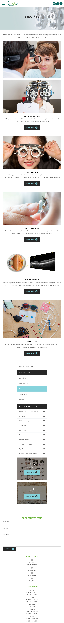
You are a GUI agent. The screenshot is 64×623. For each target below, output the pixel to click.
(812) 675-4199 (32, 570)
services (21, 435)
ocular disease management (28, 454)
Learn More (30, 127)
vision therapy (24, 421)
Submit (8, 549)
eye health (22, 430)
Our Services (23, 389)
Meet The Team (24, 383)
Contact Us (22, 400)
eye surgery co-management (28, 411)
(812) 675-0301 (32, 575)
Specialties (22, 378)
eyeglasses (22, 449)
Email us (32, 581)
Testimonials (23, 394)
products (22, 416)
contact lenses (24, 440)
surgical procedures (25, 444)
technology (22, 425)
